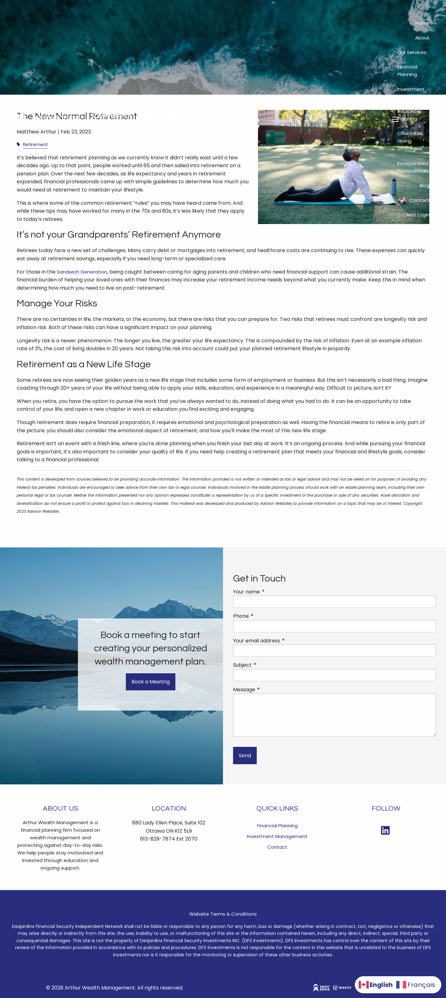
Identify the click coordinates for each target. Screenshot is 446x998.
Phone (266, 616)
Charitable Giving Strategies (409, 141)
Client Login (416, 214)
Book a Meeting (151, 681)
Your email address (282, 640)
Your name (271, 591)
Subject (267, 665)
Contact (419, 200)
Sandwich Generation (82, 272)
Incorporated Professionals (413, 167)
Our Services (411, 52)
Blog (425, 185)
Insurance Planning (408, 115)
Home (422, 23)
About (422, 37)
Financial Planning (407, 70)
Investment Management (413, 93)
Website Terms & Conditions (223, 914)
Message (269, 689)
